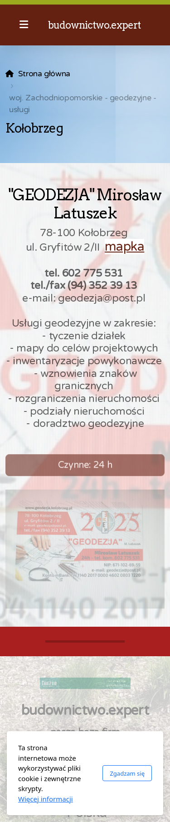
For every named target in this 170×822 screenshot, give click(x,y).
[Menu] (24, 25)
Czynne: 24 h (85, 467)
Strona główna (44, 74)
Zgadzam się (127, 773)
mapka (124, 246)
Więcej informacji (45, 798)
